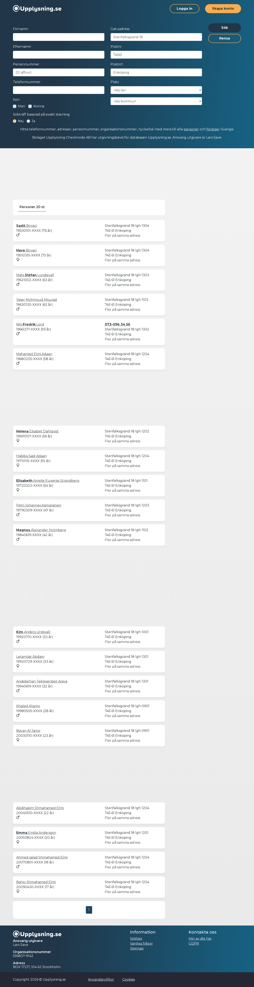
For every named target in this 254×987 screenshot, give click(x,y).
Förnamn (20, 29)
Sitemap (137, 948)
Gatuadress (120, 29)
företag (213, 129)
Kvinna (38, 106)
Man (21, 106)
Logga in (184, 8)
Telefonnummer (26, 82)
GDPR (194, 943)
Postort (117, 64)
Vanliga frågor (141, 943)
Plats (115, 82)
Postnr (116, 47)
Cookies (128, 979)
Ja (33, 121)
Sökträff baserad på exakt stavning (41, 114)
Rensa (224, 38)
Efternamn (22, 47)
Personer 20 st (32, 207)
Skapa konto (223, 8)
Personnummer (26, 64)
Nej (20, 121)
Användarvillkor (101, 979)
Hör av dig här (200, 939)
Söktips (136, 939)
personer (191, 129)
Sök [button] (224, 28)
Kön (16, 100)
